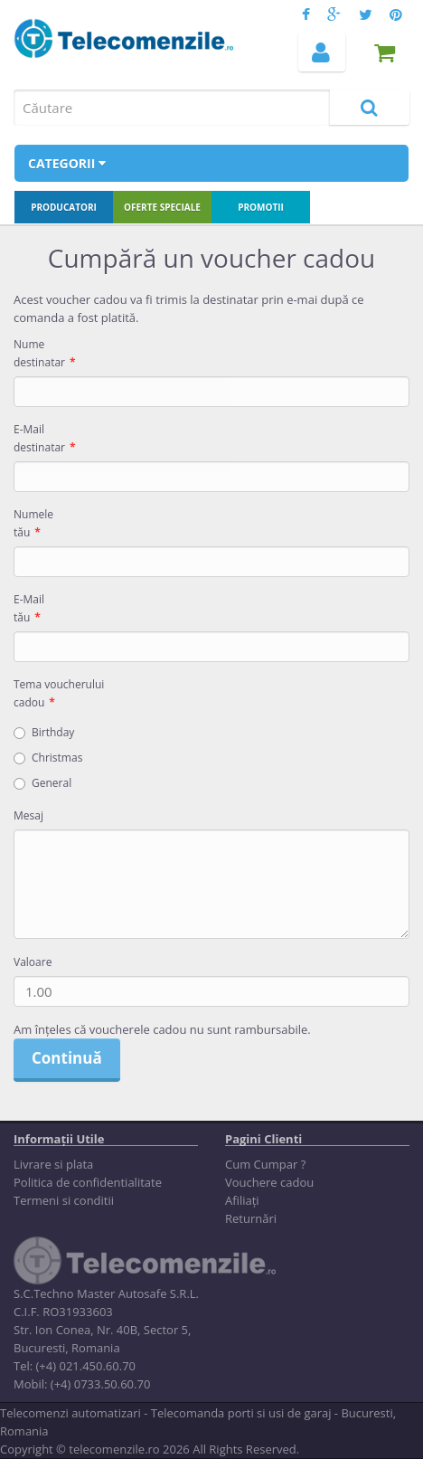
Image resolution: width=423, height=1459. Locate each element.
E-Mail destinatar (39, 438)
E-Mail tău (29, 608)
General (42, 783)
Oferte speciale (162, 207)
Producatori (64, 207)
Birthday (44, 732)
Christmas (48, 757)
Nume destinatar (39, 353)
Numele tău (33, 523)
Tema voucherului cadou (59, 693)
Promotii (261, 207)
